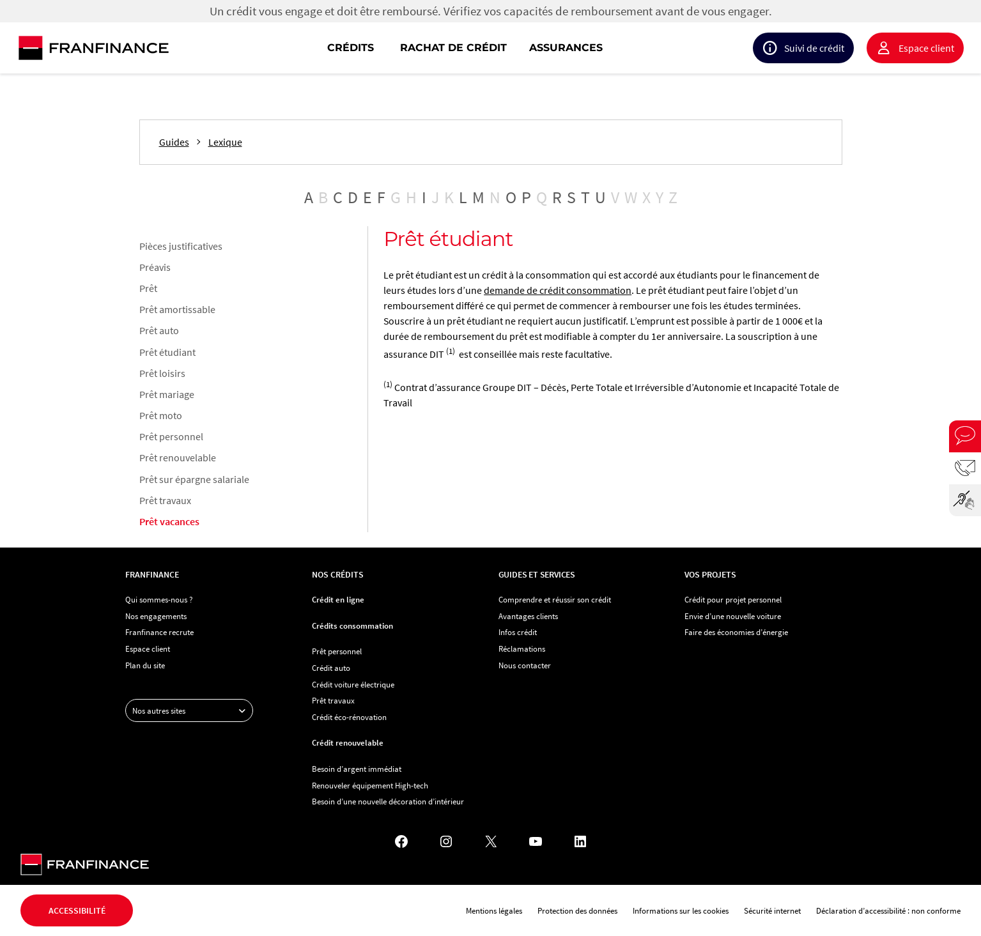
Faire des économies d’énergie (736, 632)
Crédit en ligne (338, 599)
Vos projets (710, 574)
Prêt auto (159, 330)
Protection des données (577, 910)
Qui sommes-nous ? (159, 599)
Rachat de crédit (453, 48)
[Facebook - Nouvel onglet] (401, 841)
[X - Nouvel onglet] (491, 841)
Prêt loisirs (162, 373)
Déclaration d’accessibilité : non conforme (888, 910)
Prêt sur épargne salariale (194, 479)
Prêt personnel (171, 436)
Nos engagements (156, 616)
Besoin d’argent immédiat (356, 768)
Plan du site (145, 665)
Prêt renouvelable (177, 457)
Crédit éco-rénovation (349, 717)
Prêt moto (160, 415)
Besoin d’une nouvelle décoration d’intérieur (388, 801)
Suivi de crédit (814, 48)
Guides (174, 142)
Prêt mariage (166, 394)
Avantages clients (528, 616)
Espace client (926, 48)
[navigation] (573, 48)
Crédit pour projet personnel (733, 599)
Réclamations (521, 648)
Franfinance (152, 574)
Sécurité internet (772, 910)
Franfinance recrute (159, 632)
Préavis (155, 267)
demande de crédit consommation (557, 290)
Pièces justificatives (180, 246)
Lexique (225, 142)
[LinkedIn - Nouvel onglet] (580, 841)
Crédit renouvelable (347, 742)
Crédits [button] (350, 48)
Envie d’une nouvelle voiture (732, 616)
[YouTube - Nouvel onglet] (535, 841)
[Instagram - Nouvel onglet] (446, 841)
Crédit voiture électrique (353, 684)
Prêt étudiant (167, 352)
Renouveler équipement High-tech (370, 785)
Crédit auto (331, 668)
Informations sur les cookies (681, 910)
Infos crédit (517, 632)
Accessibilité (77, 910)
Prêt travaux (165, 500)
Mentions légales (494, 910)
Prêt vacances (169, 521)
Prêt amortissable (177, 309)
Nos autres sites (192, 710)
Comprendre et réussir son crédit (554, 599)
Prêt (148, 288)
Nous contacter (524, 665)
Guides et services (536, 574)
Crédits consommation (352, 625)
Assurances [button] (566, 48)
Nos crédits (338, 574)
